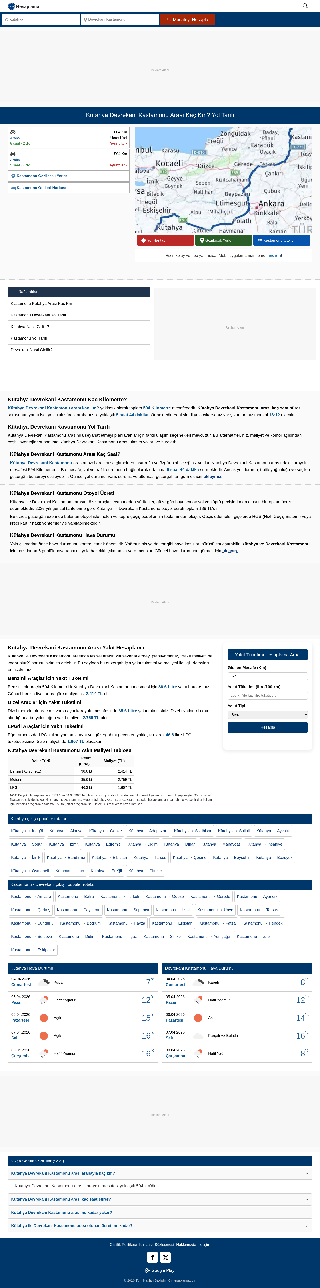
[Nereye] (120, 19)
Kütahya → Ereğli (106, 871)
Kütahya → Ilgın (70, 871)
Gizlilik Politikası (123, 1245)
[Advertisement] (160, 62)
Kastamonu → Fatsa (217, 923)
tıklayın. (230, 550)
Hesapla (267, 727)
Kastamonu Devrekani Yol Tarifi (38, 315)
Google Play (160, 1270)
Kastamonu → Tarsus (259, 910)
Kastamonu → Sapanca (128, 910)
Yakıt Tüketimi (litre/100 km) (254, 687)
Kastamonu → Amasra (31, 896)
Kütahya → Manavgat (220, 844)
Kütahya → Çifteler (145, 871)
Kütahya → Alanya (66, 831)
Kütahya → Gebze (105, 831)
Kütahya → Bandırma (66, 857)
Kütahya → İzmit (63, 844)
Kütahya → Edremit (102, 844)
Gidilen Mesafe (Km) (247, 667)
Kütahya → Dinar (179, 844)
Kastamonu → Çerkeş (30, 910)
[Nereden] (41, 19)
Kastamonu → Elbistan (172, 923)
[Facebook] (152, 1257)
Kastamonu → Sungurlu (32, 923)
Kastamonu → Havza (126, 923)
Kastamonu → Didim (77, 936)
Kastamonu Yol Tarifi (29, 338)
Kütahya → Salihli (234, 831)
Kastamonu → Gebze (165, 896)
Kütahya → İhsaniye (264, 844)
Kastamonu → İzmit (173, 910)
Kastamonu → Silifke (162, 936)
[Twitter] (165, 1257)
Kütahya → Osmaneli (30, 871)
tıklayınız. (212, 476)
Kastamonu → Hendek (262, 923)
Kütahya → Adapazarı (147, 831)
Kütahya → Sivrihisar (192, 831)
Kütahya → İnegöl (27, 831)
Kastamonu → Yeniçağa (208, 936)
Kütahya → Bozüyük (274, 857)
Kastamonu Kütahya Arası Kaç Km (41, 303)
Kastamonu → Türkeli (119, 896)
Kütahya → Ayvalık (273, 831)
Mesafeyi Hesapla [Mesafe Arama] (187, 19)
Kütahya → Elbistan (109, 857)
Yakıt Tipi (236, 706)
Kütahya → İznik (25, 857)
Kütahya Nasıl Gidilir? (30, 327)
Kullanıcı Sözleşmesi (156, 1245)
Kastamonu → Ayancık (257, 896)
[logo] (23, 6)
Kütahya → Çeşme (189, 857)
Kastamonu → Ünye (215, 910)
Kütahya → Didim (142, 844)
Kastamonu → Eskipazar (33, 950)
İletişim (204, 1245)
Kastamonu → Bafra (76, 896)
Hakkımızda (186, 1245)
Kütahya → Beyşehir (231, 857)
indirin (275, 255)
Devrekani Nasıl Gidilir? (31, 350)
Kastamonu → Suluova (31, 936)
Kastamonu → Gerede (210, 896)
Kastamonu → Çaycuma (78, 910)
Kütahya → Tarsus (150, 857)
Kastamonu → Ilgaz (119, 936)
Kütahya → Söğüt (26, 844)
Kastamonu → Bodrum (80, 923)
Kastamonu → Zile (253, 936)
